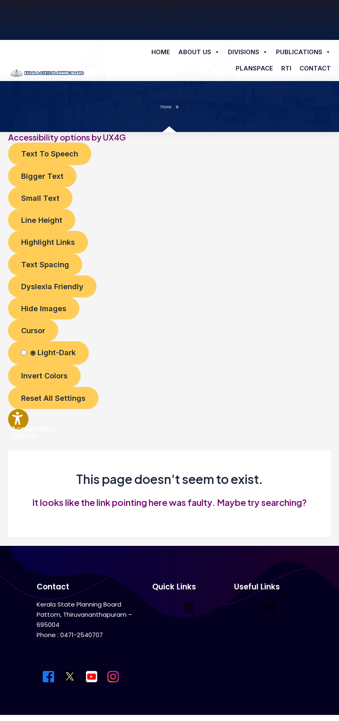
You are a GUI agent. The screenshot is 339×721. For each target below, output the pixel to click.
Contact (315, 68)
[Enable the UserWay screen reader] (49, 154)
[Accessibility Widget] (18, 419)
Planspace (254, 68)
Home (160, 52)
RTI (286, 68)
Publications (303, 52)
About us (199, 52)
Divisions (248, 52)
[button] (189, 608)
